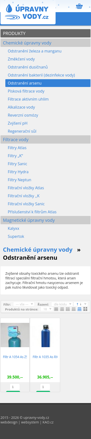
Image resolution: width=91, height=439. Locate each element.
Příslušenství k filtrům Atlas (32, 212)
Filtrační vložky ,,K (24, 195)
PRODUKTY (14, 33)
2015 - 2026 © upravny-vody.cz (24, 417)
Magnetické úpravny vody (29, 220)
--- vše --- (22, 304)
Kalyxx (13, 228)
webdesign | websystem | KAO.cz (27, 422)
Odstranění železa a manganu (35, 51)
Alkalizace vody (21, 107)
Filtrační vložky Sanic (26, 204)
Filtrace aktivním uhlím (28, 99)
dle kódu (60, 304)
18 (45, 309)
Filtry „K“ (15, 155)
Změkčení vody (21, 59)
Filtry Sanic (17, 163)
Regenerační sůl (22, 131)
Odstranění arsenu (24, 83)
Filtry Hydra (18, 171)
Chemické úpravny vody (27, 43)
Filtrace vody (15, 139)
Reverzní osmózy (23, 115)
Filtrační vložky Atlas (26, 187)
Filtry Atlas (17, 147)
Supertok (16, 236)
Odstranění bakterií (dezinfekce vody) (41, 75)
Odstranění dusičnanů (28, 67)
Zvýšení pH (17, 123)
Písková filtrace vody (26, 91)
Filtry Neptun (19, 179)
